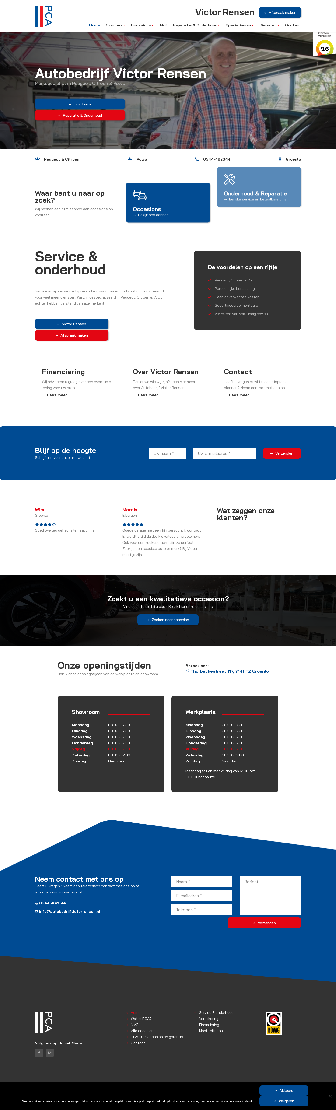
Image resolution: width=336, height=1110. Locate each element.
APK (163, 26)
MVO (135, 1013)
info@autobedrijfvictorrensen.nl (67, 900)
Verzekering (208, 1007)
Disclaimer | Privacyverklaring (147, 1080)
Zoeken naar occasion (170, 618)
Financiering (209, 1013)
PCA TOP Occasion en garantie (157, 1025)
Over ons (114, 26)
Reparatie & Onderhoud (195, 26)
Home (94, 26)
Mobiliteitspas (211, 1019)
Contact (293, 26)
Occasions (141, 26)
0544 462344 (50, 891)
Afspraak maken (282, 13)
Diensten (268, 26)
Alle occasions (143, 1019)
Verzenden (284, 441)
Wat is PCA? (141, 1007)
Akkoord (265, 1101)
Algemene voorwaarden (104, 1080)
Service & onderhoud (216, 1001)
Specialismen (238, 26)
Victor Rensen (58, 324)
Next (330, 74)
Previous (6, 74)
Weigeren (309, 1101)
